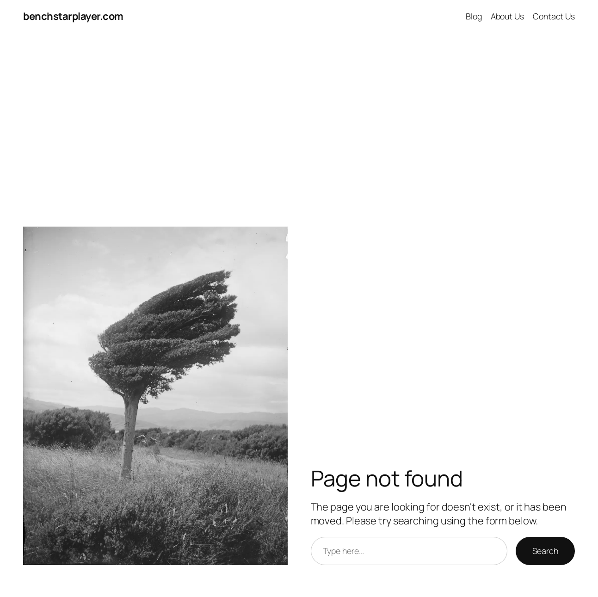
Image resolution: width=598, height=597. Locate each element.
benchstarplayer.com (73, 16)
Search (545, 550)
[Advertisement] (299, 130)
